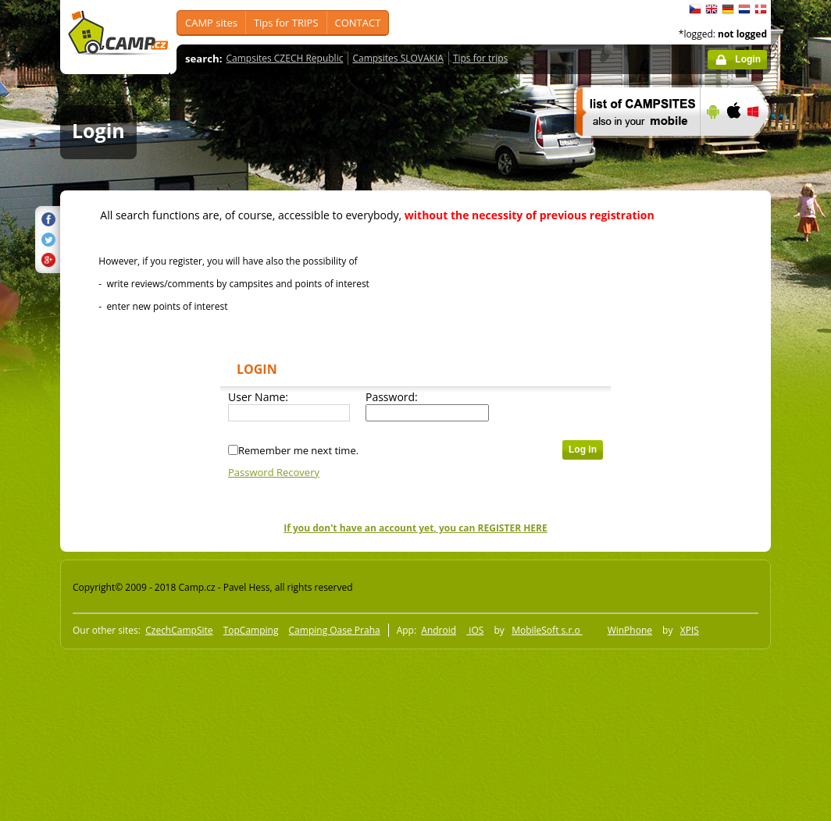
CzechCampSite (178, 630)
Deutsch (728, 9)
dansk (760, 9)
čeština (695, 9)
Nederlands (744, 9)
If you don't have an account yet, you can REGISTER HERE (415, 528)
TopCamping (251, 630)
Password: (392, 396)
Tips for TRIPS (286, 23)
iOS (474, 630)
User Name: (258, 396)
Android (438, 630)
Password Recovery (273, 472)
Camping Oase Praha (334, 630)
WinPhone (630, 630)
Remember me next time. (298, 450)
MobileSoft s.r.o (547, 630)
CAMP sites (211, 23)
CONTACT (358, 23)
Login (748, 59)
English (711, 9)
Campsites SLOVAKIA (397, 58)
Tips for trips (480, 58)
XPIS (689, 630)
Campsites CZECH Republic (285, 58)
